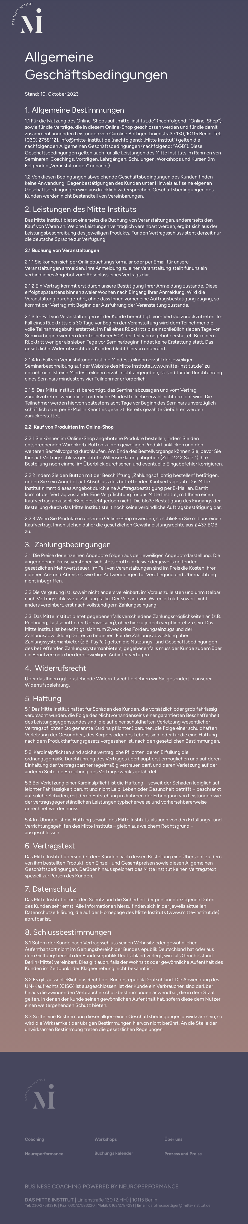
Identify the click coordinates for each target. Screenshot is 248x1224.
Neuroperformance (44, 1155)
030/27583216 (44, 1205)
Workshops (106, 1140)
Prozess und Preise (183, 1155)
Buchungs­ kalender (114, 1154)
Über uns (173, 1140)
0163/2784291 (121, 1205)
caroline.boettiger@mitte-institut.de (179, 1205)
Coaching (34, 1140)
